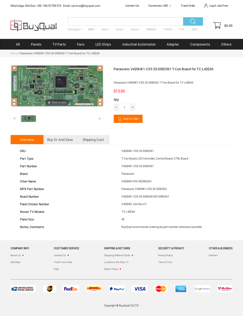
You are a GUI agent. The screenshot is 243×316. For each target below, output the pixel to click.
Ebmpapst (74, 29)
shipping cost (93, 139)
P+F (181, 29)
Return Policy (111, 269)
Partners (213, 255)
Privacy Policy (165, 255)
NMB (91, 29)
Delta (105, 29)
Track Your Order (63, 262)
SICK (194, 29)
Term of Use (165, 262)
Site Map (15, 262)
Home (14, 53)
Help (56, 269)
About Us (15, 255)
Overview (27, 139)
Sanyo (119, 29)
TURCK (167, 29)
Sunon (135, 29)
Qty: (116, 100)
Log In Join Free (216, 5)
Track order (188, 5)
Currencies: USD (158, 5)
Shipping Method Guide (117, 255)
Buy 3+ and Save (60, 139)
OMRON (151, 29)
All (18, 44)
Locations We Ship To (116, 262)
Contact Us (132, 5)
